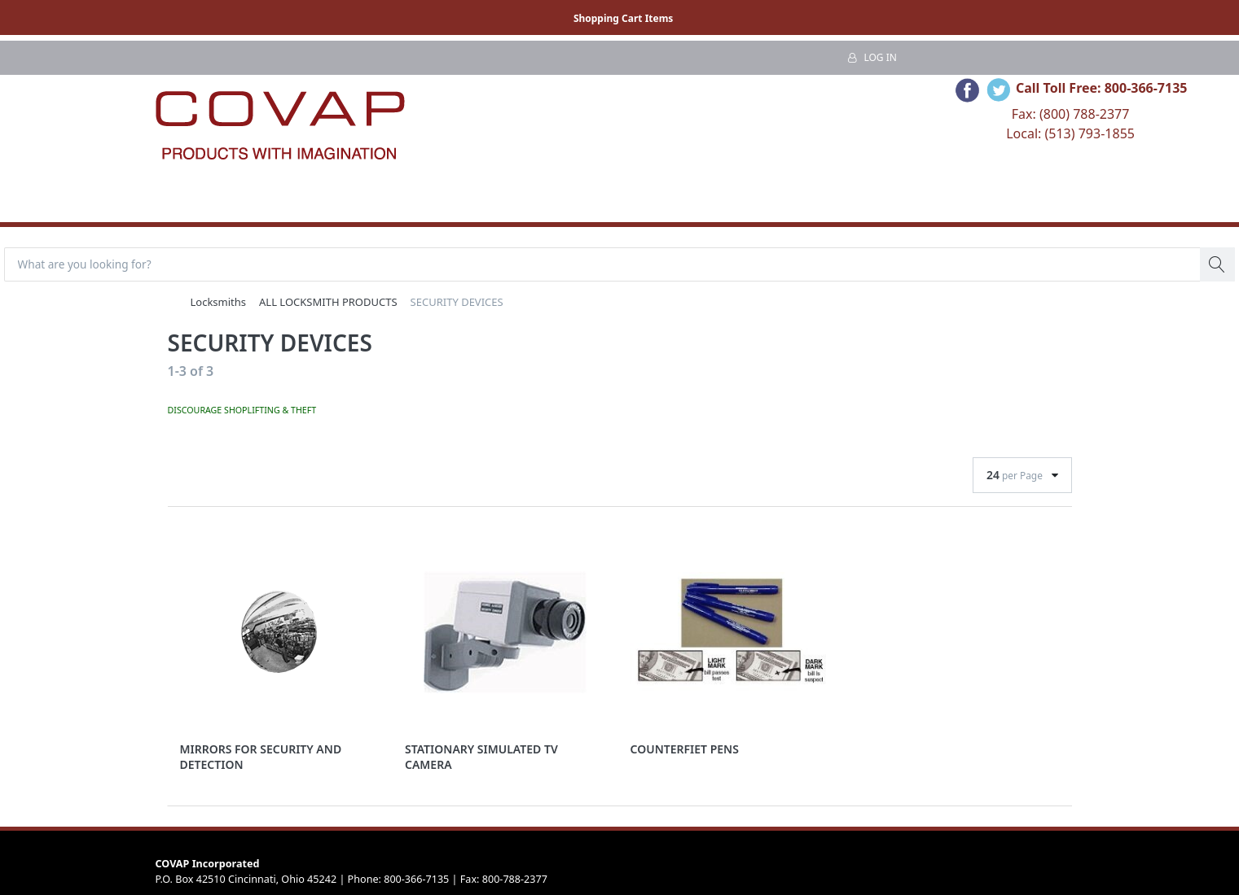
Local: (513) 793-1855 (1070, 133)
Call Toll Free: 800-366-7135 (1102, 88)
